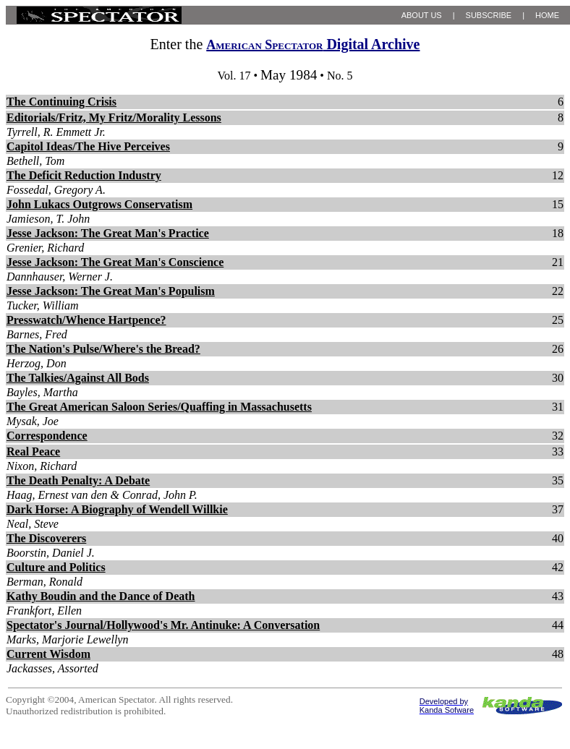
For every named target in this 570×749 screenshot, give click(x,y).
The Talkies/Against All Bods (78, 378)
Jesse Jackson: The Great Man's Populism (111, 291)
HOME (547, 15)
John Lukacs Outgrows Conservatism (99, 204)
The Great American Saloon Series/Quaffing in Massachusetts (159, 407)
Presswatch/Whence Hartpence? (86, 320)
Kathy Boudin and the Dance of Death (101, 596)
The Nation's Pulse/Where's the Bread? (103, 349)
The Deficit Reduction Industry (84, 175)
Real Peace (33, 451)
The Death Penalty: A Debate (78, 480)
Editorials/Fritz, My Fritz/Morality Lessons (114, 117)
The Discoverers (46, 538)
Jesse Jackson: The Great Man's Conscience (115, 262)
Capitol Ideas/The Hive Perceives (88, 146)
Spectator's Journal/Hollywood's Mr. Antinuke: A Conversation (163, 625)
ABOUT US (421, 15)
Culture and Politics (56, 567)
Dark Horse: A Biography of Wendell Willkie (117, 509)
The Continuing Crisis (61, 101)
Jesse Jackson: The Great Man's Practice (108, 233)
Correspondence (47, 435)
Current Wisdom (48, 654)
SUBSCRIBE (489, 15)
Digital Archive (313, 44)
